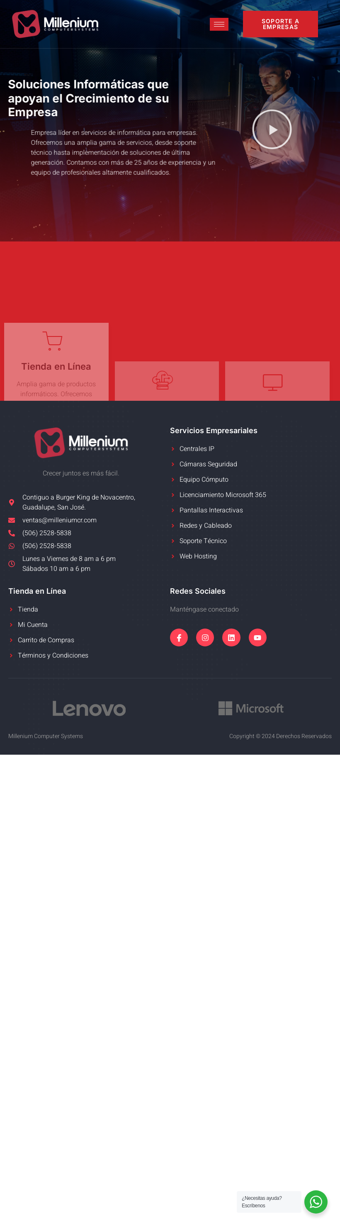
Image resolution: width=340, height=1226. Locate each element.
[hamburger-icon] (219, 24)
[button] (272, 130)
